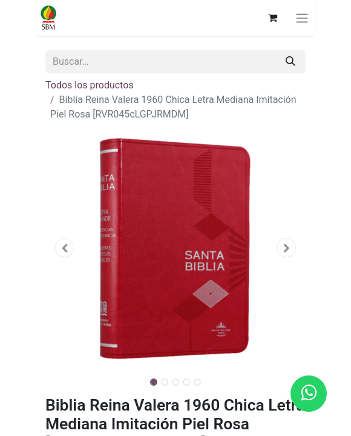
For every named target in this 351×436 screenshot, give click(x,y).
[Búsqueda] (290, 61)
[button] (65, 247)
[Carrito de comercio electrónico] (272, 17)
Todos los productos (89, 85)
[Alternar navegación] (302, 18)
